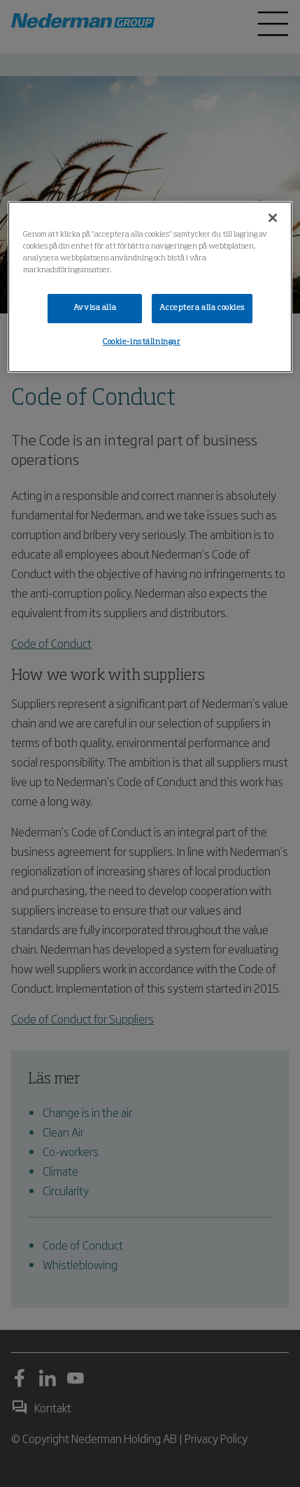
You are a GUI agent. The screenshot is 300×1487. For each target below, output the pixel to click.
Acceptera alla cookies (202, 308)
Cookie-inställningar (141, 342)
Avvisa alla (94, 308)
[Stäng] (272, 217)
